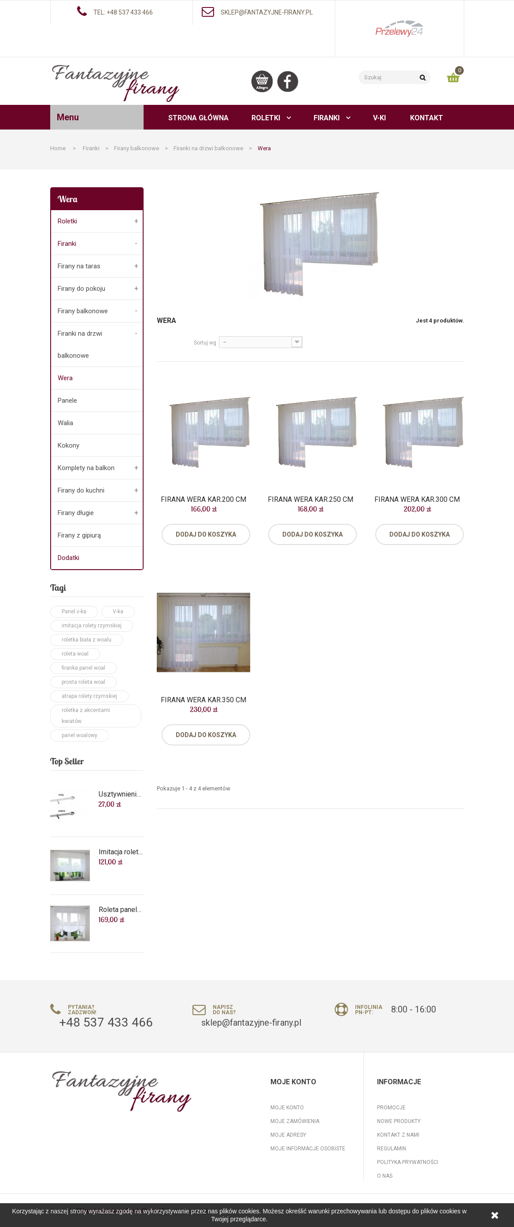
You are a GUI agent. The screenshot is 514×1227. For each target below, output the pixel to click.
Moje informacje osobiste (307, 1148)
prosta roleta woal (83, 682)
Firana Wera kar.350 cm (203, 700)
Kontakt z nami (398, 1135)
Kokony (68, 445)
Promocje (391, 1108)
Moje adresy (288, 1135)
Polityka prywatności (407, 1162)
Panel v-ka (74, 611)
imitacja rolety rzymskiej (92, 626)
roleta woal (75, 654)
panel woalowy (79, 735)
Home (58, 148)
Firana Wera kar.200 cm (203, 500)
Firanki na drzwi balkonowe (80, 345)
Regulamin (391, 1148)
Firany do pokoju (81, 289)
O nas (384, 1176)
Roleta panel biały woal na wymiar (121, 910)
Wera (65, 378)
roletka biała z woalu (86, 640)
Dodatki (68, 558)
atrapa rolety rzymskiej (89, 696)
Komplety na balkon (86, 468)
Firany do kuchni (81, 490)
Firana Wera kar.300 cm (417, 500)
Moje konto (287, 1108)
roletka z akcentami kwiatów (86, 715)
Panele (67, 400)
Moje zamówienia (294, 1121)
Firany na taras (79, 266)
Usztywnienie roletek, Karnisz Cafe (121, 794)
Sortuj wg (205, 343)
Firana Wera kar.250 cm (310, 500)
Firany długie (76, 513)
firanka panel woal (83, 668)
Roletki (67, 221)
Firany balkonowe (83, 311)
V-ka (118, 611)
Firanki (67, 244)
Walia (65, 423)
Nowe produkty (399, 1121)
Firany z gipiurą (79, 535)
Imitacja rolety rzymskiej (121, 852)
